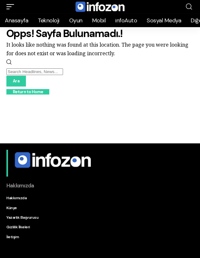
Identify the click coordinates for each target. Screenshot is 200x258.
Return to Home (28, 92)
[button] (11, 6)
